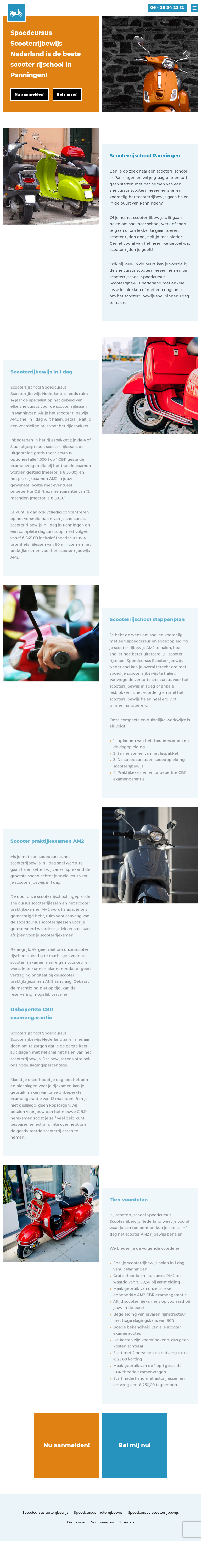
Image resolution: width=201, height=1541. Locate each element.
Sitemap (126, 1522)
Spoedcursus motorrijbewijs (98, 1512)
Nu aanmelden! (66, 1445)
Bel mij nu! (134, 1445)
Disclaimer (76, 1522)
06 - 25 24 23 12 (167, 7)
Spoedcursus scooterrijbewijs (153, 1512)
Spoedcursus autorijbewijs (45, 1512)
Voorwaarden (102, 1522)
